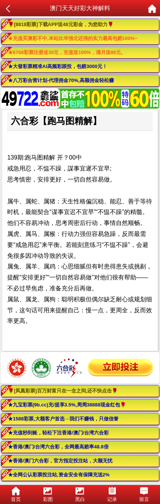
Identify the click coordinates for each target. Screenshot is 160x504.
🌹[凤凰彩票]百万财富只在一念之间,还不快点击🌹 (63, 391)
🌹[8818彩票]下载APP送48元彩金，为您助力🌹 (61, 24)
